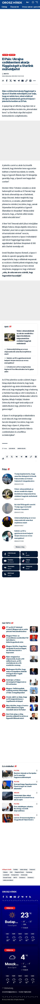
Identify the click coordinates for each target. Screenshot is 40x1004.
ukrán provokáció (8, 880)
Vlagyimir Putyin (19, 872)
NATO (15, 877)
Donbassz (22, 877)
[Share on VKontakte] (14, 80)
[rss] (11, 574)
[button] (23, 2)
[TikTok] (18, 897)
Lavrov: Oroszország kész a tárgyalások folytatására (24, 819)
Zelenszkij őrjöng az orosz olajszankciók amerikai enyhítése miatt (17, 351)
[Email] (22, 80)
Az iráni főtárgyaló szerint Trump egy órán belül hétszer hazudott (24, 506)
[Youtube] (11, 561)
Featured (12, 55)
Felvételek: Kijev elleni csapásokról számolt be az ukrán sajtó (24, 798)
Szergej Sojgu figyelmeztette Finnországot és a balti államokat (25, 786)
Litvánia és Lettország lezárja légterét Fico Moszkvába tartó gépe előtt (19, 369)
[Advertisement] (20, 31)
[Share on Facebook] (7, 80)
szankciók (6, 875)
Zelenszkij (24, 875)
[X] (29, 554)
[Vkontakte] (11, 567)
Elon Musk (12, 448)
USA (11, 872)
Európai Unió (15, 875)
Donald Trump (7, 877)
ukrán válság (21, 448)
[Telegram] (29, 567)
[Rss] (30, 897)
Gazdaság (29, 872)
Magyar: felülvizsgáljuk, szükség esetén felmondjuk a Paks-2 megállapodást (16, 691)
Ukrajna (16, 792)
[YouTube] (10, 897)
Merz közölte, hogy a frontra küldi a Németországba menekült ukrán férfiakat (17, 708)
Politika (5, 55)
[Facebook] (11, 554)
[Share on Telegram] (18, 80)
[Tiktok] (29, 561)
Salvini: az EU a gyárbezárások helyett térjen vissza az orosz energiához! (17, 360)
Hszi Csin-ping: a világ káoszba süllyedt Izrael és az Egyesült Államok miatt (17, 716)
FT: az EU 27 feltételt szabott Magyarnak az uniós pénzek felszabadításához (17, 629)
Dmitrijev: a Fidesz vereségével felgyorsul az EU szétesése (16, 682)
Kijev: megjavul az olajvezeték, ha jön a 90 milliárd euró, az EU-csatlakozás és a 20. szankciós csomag (15, 661)
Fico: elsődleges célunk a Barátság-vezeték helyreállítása (23, 809)
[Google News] (14, 897)
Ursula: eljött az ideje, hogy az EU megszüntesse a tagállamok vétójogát (16, 699)
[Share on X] (10, 80)
